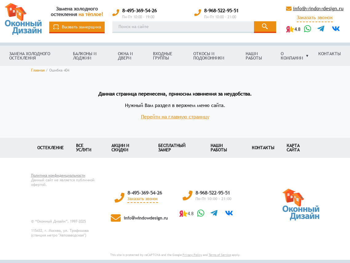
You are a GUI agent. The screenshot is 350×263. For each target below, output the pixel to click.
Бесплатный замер (171, 148)
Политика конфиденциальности (58, 175)
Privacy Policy (192, 255)
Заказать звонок (315, 17)
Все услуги (83, 148)
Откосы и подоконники (208, 56)
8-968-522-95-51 (221, 10)
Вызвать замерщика (77, 27)
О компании (292, 56)
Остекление (50, 147)
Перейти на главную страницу (175, 116)
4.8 (297, 29)
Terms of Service (220, 255)
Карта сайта (293, 148)
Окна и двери (125, 56)
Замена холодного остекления (29, 56)
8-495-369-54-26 (139, 10)
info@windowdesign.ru (318, 8)
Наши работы (254, 56)
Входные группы (162, 56)
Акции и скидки (120, 148)
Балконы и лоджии (84, 56)
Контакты (329, 53)
